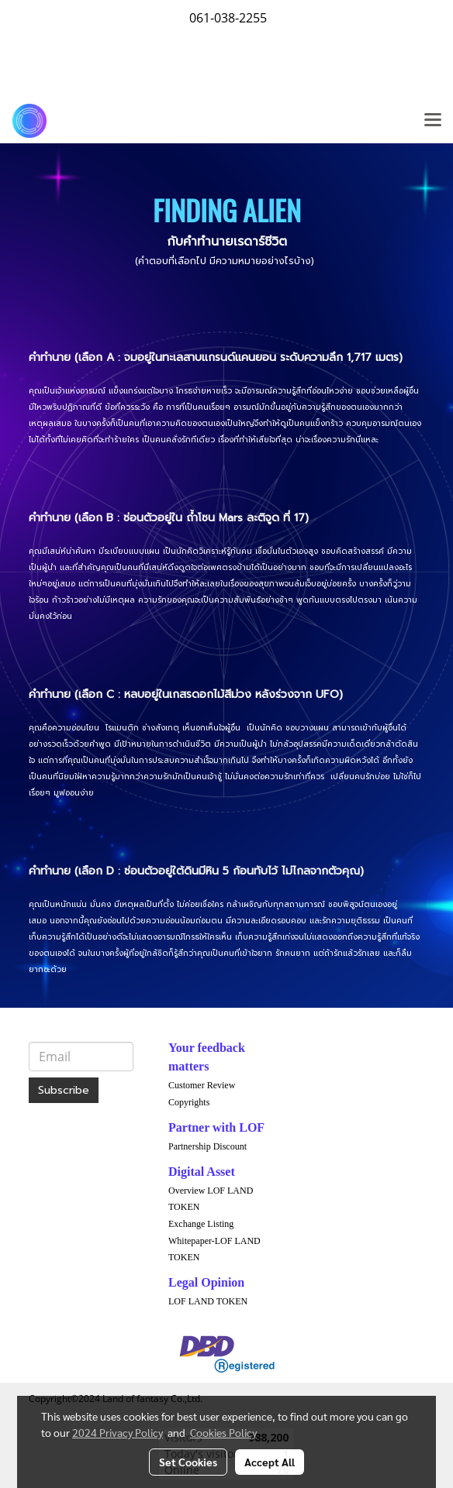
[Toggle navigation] (433, 121)
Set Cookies (188, 1462)
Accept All (269, 1462)
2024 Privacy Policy (117, 1432)
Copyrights (188, 1102)
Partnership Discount (207, 1146)
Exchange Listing (200, 1223)
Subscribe (63, 1090)
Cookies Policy (223, 1432)
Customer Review (201, 1085)
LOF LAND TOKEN (207, 1301)
